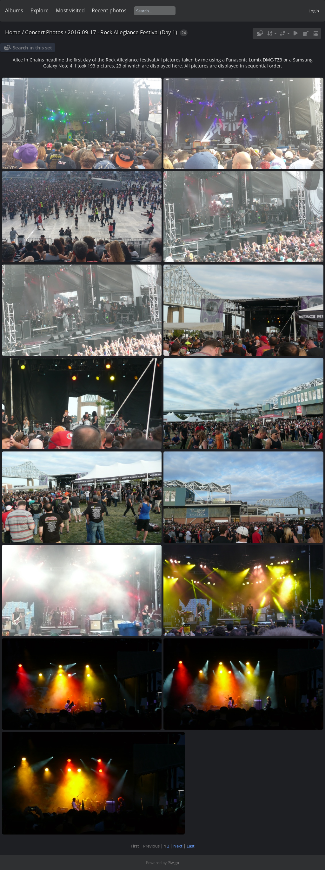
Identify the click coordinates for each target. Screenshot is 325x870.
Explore (39, 10)
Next (177, 846)
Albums (14, 10)
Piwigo (173, 862)
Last (191, 846)
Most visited (70, 10)
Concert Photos (44, 32)
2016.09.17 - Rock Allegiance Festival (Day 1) (122, 32)
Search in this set (32, 47)
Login (313, 11)
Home (13, 32)
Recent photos (109, 10)
